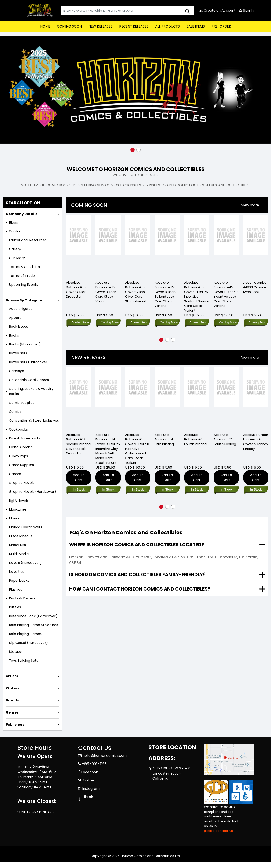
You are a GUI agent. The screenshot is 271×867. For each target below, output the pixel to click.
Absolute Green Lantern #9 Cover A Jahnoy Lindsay (255, 441)
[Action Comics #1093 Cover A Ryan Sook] (255, 246)
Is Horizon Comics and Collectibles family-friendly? (137, 574)
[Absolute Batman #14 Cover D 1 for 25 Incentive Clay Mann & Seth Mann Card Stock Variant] (108, 398)
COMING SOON (69, 26)
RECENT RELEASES (133, 26)
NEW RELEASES (100, 26)
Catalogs (16, 371)
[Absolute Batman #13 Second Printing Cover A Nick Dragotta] (78, 398)
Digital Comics (21, 447)
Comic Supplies (21, 402)
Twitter (88, 780)
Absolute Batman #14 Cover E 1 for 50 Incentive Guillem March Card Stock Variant (137, 448)
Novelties (16, 571)
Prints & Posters (22, 598)
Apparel (15, 317)
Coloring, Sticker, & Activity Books (31, 391)
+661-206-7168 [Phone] (94, 763)
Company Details (21, 213)
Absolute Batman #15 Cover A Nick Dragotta (76, 289)
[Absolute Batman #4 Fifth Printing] (167, 398)
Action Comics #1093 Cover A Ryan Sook (254, 287)
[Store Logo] (38, 10)
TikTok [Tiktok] (87, 796)
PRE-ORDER (221, 26)
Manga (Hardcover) (25, 527)
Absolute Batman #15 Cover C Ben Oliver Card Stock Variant (135, 291)
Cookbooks (18, 429)
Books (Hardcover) (25, 344)
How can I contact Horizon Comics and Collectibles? (139, 589)
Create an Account (217, 10)
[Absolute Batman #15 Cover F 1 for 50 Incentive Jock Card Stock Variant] (226, 246)
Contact (16, 231)
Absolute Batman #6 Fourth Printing (195, 439)
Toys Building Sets (23, 660)
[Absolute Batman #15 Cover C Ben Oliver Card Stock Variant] (137, 246)
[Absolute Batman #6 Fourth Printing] (196, 398)
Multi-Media (19, 553)
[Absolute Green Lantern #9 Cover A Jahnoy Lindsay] (255, 398)
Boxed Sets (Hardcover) (29, 362)
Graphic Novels (21, 482)
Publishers (15, 724)
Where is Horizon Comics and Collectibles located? (136, 544)
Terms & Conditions (25, 266)
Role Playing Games (25, 633)
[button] (132, 150)
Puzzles (15, 607)
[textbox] (127, 10)
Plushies (15, 589)
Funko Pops (18, 456)
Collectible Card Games (29, 379)
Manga (14, 518)
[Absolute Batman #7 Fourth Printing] (226, 398)
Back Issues (18, 326)
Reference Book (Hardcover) (33, 616)
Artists (12, 676)
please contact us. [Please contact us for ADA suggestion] (219, 830)
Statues (15, 651)
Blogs (13, 222)
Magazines (17, 509)
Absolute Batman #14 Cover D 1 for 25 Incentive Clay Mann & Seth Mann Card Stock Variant (107, 448)
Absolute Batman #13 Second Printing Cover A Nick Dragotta (78, 444)
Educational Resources (28, 240)
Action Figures (20, 308)
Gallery (15, 249)
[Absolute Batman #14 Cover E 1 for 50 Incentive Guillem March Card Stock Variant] (137, 398)
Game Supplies (21, 464)
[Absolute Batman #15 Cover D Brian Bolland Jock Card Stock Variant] (167, 246)
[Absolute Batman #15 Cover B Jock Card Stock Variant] (108, 246)
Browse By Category (24, 300)
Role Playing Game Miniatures (33, 625)
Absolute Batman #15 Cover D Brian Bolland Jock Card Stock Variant (165, 294)
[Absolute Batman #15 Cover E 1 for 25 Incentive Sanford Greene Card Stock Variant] (196, 246)
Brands (12, 700)
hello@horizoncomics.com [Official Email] (105, 755)
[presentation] (250, 205)
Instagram (91, 788)
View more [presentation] (250, 205)
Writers (12, 688)
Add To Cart (78, 477)
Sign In (246, 10)
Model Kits (17, 545)
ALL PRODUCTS (167, 26)
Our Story (17, 257)
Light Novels (19, 500)
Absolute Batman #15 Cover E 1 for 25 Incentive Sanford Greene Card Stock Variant (196, 296)
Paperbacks (19, 580)
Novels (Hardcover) (25, 562)
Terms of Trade (22, 275)
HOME (45, 26)
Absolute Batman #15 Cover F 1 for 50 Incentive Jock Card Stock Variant (226, 294)
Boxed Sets (18, 353)
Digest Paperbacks (25, 438)
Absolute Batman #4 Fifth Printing (164, 439)
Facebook (89, 772)
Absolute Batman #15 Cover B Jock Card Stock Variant (105, 291)
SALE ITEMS (196, 26)
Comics (15, 411)
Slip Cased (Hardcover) (28, 642)
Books (14, 335)
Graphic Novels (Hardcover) (32, 491)
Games (15, 473)
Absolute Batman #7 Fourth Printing (225, 439)
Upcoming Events (23, 284)
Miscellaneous (20, 536)
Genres (12, 712)
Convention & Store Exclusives (34, 420)
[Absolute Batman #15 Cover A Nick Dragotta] (78, 246)
